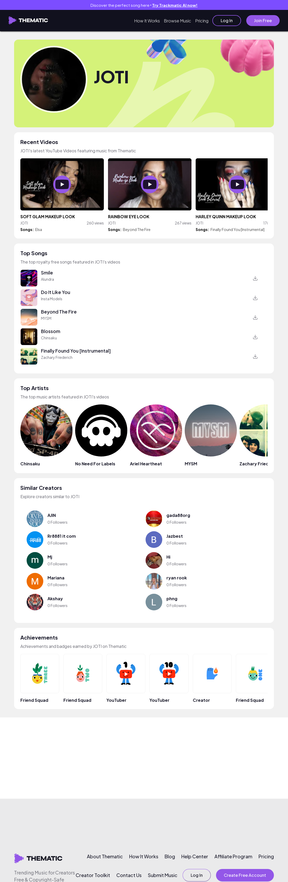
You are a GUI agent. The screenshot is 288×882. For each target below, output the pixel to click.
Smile (47, 273)
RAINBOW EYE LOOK (128, 216)
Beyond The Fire (137, 229)
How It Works (147, 20)
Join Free (263, 20)
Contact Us (129, 875)
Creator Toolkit (93, 875)
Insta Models (51, 298)
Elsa (38, 229)
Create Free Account (245, 875)
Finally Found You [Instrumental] (238, 229)
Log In (227, 20)
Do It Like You (55, 292)
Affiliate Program (233, 856)
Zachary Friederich (57, 357)
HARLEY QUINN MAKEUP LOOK (226, 216)
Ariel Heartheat (146, 463)
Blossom (50, 331)
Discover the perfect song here (144, 5)
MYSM (46, 318)
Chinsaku (49, 337)
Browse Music (177, 20)
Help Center (194, 856)
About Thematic (105, 856)
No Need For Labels (95, 463)
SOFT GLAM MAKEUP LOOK (47, 216)
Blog (170, 856)
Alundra (47, 279)
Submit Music (162, 875)
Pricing (201, 20)
